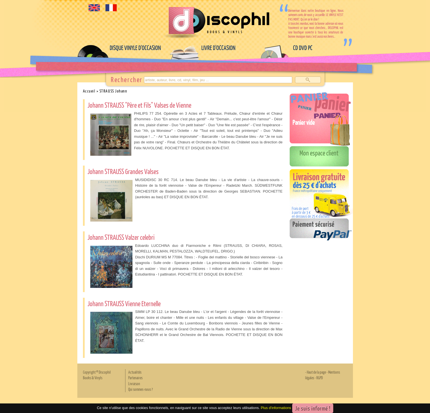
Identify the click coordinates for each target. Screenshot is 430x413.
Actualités (134, 371)
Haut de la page (316, 371)
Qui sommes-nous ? (140, 389)
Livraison (134, 383)
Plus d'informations (276, 408)
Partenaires (135, 377)
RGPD (319, 377)
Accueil (89, 90)
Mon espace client (319, 152)
